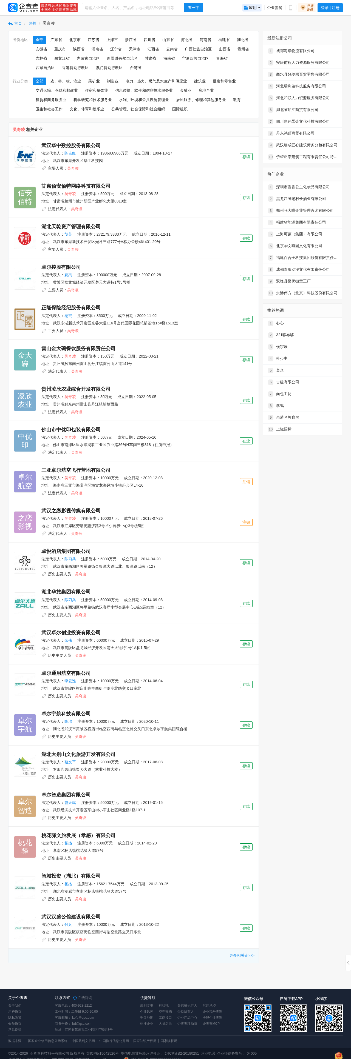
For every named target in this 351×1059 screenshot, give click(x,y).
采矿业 (94, 81)
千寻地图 (146, 1018)
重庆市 (60, 49)
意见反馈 (14, 1030)
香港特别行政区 (75, 67)
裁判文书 (146, 1005)
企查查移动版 (187, 1024)
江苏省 (93, 40)
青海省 (222, 58)
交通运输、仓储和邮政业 (57, 90)
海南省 (169, 58)
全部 (39, 40)
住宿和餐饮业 (96, 90)
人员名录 (165, 1024)
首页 (15, 23)
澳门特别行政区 (109, 67)
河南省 (205, 40)
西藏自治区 (45, 67)
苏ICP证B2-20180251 (182, 1053)
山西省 (224, 49)
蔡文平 (70, 762)
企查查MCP (211, 1024)
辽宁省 (116, 49)
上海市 (112, 40)
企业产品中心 (187, 1018)
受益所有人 (185, 1012)
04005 (252, 1053)
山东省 (168, 40)
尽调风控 (209, 1005)
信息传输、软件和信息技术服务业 (144, 90)
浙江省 (131, 40)
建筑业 (200, 81)
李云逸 (70, 681)
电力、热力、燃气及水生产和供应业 (156, 81)
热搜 (32, 23)
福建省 (224, 40)
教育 (237, 100)
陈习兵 (70, 559)
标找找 (164, 1005)
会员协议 (14, 1024)
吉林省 (41, 58)
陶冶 (68, 721)
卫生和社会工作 (49, 109)
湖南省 (97, 49)
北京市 (75, 40)
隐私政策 (14, 1018)
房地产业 (206, 90)
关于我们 (14, 1005)
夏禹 (68, 275)
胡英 (68, 234)
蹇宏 (68, 315)
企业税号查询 (212, 1012)
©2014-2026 (18, 1053)
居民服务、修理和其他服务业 (201, 100)
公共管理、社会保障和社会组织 (138, 109)
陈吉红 (70, 153)
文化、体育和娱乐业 (87, 109)
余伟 (68, 640)
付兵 (68, 924)
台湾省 (135, 67)
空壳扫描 (165, 1012)
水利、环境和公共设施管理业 (144, 100)
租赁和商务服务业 (51, 100)
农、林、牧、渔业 (65, 81)
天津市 (134, 49)
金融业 (185, 90)
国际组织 (180, 109)
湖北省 (242, 40)
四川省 (149, 40)
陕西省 (78, 49)
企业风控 (146, 1012)
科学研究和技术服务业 (92, 100)
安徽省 (41, 49)
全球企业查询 (212, 1018)
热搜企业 (146, 1024)
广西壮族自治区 (198, 49)
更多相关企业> (241, 955)
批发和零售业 (224, 81)
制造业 (112, 81)
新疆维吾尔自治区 (122, 58)
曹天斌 (70, 802)
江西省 (153, 49)
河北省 (187, 40)
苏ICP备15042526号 (102, 1053)
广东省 (56, 40)
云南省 (172, 49)
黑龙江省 (62, 58)
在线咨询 (82, 998)
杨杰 (68, 843)
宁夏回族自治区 (195, 58)
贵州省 (243, 49)
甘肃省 (150, 58)
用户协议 (14, 1012)
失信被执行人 (187, 1005)
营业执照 (208, 1053)
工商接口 (165, 1018)
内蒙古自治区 (88, 58)
